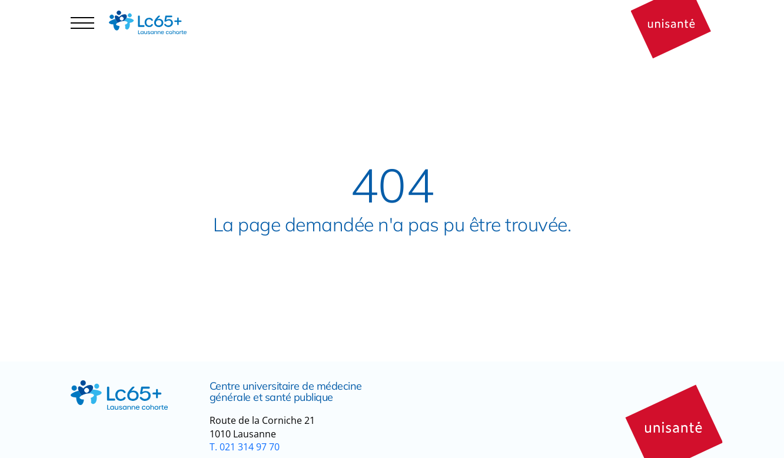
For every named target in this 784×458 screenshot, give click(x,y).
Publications (240, 23)
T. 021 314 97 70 (245, 446)
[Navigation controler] (82, 22)
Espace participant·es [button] (125, 33)
